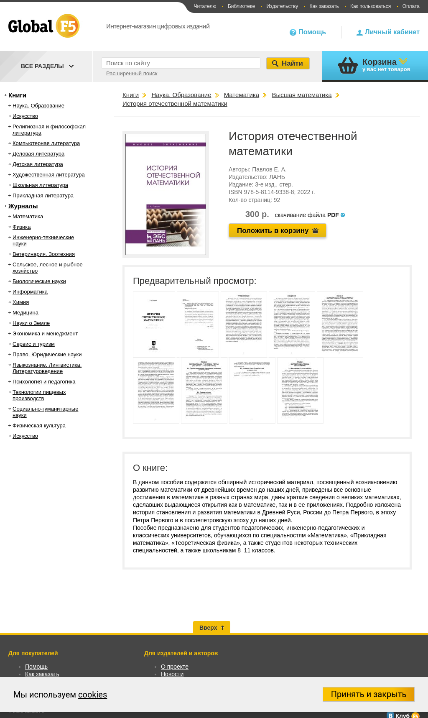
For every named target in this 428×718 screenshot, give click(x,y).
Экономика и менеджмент (45, 333)
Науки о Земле (31, 323)
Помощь (312, 32)
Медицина (25, 312)
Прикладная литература (43, 195)
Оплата (411, 6)
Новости (172, 674)
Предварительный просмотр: (195, 281)
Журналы (23, 206)
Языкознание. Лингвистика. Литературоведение (47, 368)
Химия (21, 302)
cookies (92, 695)
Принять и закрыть (369, 694)
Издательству (282, 6)
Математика (28, 216)
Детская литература (38, 164)
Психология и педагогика (44, 381)
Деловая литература (38, 154)
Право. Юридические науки (47, 354)
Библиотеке (241, 6)
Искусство (25, 116)
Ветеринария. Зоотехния (44, 254)
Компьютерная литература (46, 143)
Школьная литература (40, 185)
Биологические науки (39, 281)
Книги (17, 95)
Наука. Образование (38, 105)
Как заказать (324, 6)
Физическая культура (39, 425)
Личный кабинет (392, 32)
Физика (22, 227)
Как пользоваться (370, 6)
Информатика (30, 292)
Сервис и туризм (34, 344)
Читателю (205, 6)
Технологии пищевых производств (39, 395)
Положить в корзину (273, 231)
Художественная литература (49, 174)
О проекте (175, 666)
